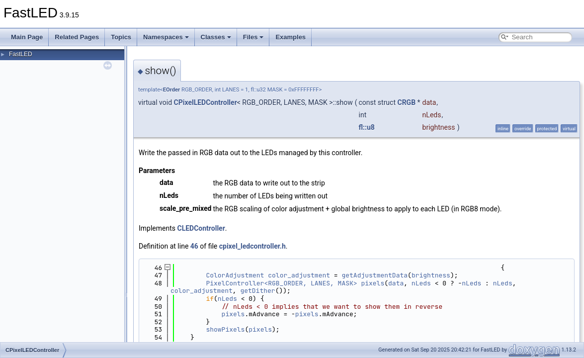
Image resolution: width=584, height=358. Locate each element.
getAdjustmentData (374, 275)
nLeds (421, 283)
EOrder (171, 90)
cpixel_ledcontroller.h (252, 246)
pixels (372, 283)
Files (253, 37)
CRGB (406, 102)
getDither (257, 290)
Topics (121, 37)
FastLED (20, 54)
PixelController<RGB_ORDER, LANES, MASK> (281, 283)
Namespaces (166, 37)
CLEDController (201, 228)
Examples (290, 37)
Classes (216, 37)
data (396, 283)
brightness (431, 275)
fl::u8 (367, 127)
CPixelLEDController (205, 102)
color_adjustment (299, 275)
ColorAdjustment (235, 275)
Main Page (27, 37)
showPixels (225, 329)
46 (194, 246)
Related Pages (77, 37)
